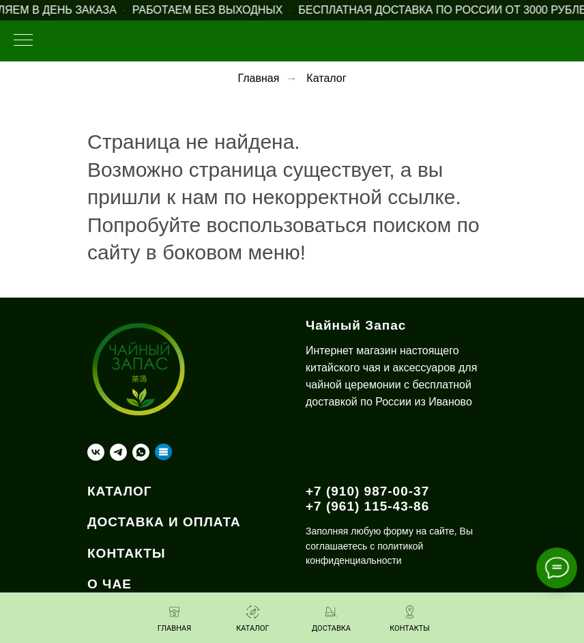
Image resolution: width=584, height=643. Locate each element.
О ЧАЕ (109, 584)
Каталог (326, 78)
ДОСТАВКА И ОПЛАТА (164, 522)
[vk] (95, 452)
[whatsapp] (140, 452)
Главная (258, 78)
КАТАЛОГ (119, 491)
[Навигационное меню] (23, 41)
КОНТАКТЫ (126, 553)
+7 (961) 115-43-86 (367, 506)
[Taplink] (163, 452)
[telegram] (118, 452)
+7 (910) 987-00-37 (367, 491)
